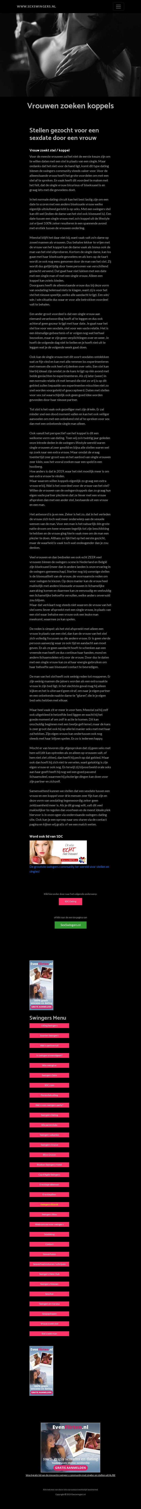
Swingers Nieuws (49, 1283)
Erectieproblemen (49, 1184)
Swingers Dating (49, 1114)
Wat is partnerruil (49, 1045)
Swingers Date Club (49, 1273)
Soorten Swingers (49, 1035)
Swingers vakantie (49, 1134)
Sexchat (49, 1293)
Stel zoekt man (49, 1333)
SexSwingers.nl (71, 925)
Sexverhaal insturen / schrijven (49, 1264)
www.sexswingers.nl (36, 6)
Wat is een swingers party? (49, 1105)
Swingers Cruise (49, 1144)
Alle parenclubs (49, 1124)
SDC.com (49, 1085)
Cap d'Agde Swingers (49, 1174)
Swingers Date (49, 1075)
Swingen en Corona (49, 1303)
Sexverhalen (49, 1254)
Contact (49, 1244)
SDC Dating (70, 901)
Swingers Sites (49, 1214)
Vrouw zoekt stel (49, 1323)
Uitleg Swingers (49, 1025)
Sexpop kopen (49, 1313)
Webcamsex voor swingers (49, 1224)
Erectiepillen (49, 1194)
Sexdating (49, 1234)
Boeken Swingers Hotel (49, 1164)
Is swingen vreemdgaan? (49, 1055)
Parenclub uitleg (49, 1095)
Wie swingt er (49, 1065)
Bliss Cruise (49, 1154)
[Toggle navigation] (118, 7)
